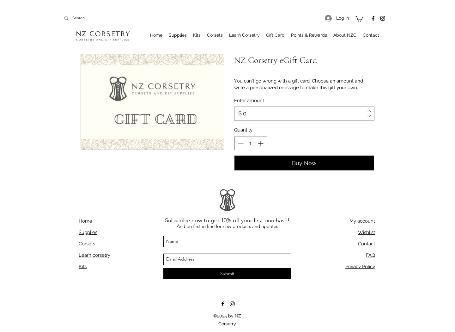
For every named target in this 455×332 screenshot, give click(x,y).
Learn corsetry (94, 255)
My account (362, 221)
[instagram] (382, 18)
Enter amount (249, 100)
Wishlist (366, 232)
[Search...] (93, 18)
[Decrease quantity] (240, 143)
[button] (359, 18)
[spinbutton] (250, 143)
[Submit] (227, 273)
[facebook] (373, 18)
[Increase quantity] (260, 143)
